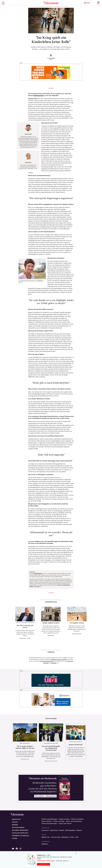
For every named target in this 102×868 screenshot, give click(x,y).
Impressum (45, 830)
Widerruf (79, 830)
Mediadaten (65, 837)
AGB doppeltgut (70, 830)
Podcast (15, 822)
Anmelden (98, 2)
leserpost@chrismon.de (46, 661)
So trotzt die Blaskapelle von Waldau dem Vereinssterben (51, 748)
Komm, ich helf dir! (76, 745)
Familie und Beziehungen (49, 819)
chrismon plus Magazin (20, 836)
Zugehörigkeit (26, 743)
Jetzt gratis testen (43, 864)
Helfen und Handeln (77, 819)
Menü (3, 4)
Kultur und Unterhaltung (74, 821)
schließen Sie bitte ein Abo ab (59, 659)
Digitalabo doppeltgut (20, 833)
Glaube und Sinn (64, 819)
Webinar (15, 825)
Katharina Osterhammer (49, 761)
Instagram (70, 661)
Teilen (50, 88)
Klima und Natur (47, 821)
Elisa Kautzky (23, 759)
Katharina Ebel (28, 134)
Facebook (46, 663)
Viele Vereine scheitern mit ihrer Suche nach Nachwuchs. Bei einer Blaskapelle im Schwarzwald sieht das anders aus (51, 755)
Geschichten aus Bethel (75, 741)
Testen (87, 2)
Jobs (77, 837)
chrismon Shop (55, 837)
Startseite (37, 6)
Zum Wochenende (18, 827)
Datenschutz (54, 830)
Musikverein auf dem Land (51, 743)
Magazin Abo (46, 837)
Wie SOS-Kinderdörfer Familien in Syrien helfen (46, 6)
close (75, 852)
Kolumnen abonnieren (20, 830)
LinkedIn (53, 663)
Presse (72, 837)
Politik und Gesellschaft (49, 823)
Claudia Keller (52, 58)
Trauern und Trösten (64, 823)
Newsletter (16, 819)
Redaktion (45, 844)
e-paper (14, 838)
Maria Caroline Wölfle (76, 633)
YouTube (13, 849)
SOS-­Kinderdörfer (39, 95)
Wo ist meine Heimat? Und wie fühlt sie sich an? (25, 747)
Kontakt (61, 830)
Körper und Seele (59, 821)
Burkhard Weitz (23, 638)
